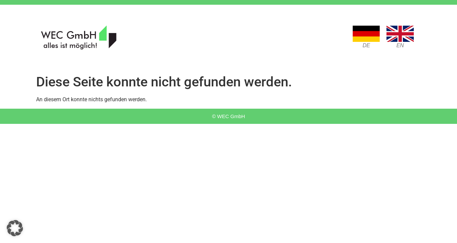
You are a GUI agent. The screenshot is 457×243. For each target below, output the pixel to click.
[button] (15, 228)
